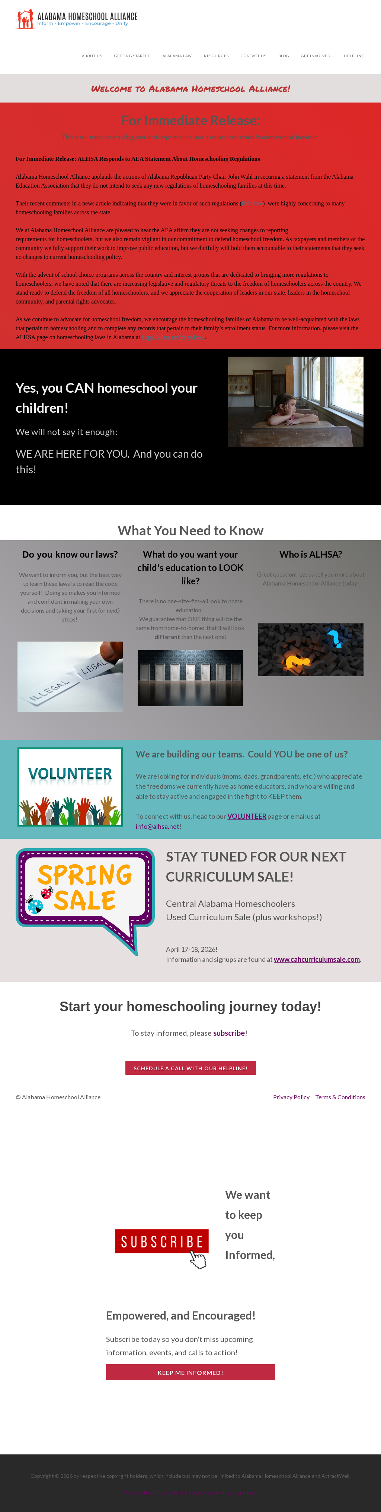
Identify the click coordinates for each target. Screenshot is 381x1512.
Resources (216, 55)
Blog (283, 55)
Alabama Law (177, 55)
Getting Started (132, 55)
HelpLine (354, 55)
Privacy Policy (291, 1096)
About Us (92, 55)
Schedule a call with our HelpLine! (191, 1068)
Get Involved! (316, 55)
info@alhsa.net (157, 826)
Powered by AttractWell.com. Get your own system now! (190, 1492)
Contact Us (253, 55)
